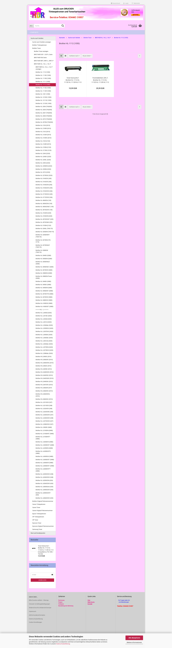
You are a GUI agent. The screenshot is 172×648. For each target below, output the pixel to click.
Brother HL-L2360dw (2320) (44, 338)
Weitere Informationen (134, 642)
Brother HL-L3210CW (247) (44, 402)
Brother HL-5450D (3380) (43, 284)
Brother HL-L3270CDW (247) (44, 421)
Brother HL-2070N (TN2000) (44, 122)
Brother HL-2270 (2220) (43, 172)
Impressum (32, 611)
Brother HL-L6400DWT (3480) (45, 466)
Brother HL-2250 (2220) (43, 163)
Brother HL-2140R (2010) (43, 144)
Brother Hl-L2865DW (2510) (44, 399)
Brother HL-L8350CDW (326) (44, 490)
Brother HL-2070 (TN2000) (44, 119)
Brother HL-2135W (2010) (43, 138)
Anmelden (42, 580)
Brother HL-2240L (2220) (43, 160)
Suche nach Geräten (37, 38)
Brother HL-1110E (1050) (43, 75)
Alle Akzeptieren (134, 638)
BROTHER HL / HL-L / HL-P (42, 64)
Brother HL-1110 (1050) (43, 72)
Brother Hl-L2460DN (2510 (44, 388)
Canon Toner (36, 507)
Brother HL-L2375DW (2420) (44, 350)
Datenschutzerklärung (63, 644)
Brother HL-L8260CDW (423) (44, 483)
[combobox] (74, 56)
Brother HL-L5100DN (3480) (44, 430)
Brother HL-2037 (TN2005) (44, 113)
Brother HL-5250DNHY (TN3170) (43, 236)
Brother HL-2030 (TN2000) (44, 106)
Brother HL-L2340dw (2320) (44, 325)
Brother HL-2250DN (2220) (44, 166)
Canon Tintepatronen (38, 504)
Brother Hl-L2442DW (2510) (44, 375)
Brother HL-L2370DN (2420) (44, 347)
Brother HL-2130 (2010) (43, 125)
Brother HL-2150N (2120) (43, 147)
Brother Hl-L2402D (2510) (43, 366)
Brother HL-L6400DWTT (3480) (43, 470)
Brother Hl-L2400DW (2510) (44, 359)
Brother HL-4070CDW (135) (44, 210)
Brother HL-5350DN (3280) (44, 258)
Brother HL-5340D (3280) (43, 255)
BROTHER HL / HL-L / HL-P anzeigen (44, 68)
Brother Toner (36, 48)
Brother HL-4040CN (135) (43, 200)
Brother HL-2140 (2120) (43, 141)
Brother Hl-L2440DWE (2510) (45, 372)
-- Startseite (33, 32)
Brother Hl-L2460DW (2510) (44, 391)
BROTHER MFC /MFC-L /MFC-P (43, 61)
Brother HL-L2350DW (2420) (44, 328)
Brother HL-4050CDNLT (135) (45, 206)
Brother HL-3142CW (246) (44, 181)
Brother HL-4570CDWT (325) (44, 219)
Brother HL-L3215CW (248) (44, 405)
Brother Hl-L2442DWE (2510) (45, 378)
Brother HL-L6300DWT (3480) (45, 459)
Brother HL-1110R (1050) (43, 78)
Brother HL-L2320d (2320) (44, 319)
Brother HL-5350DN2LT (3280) (43, 263)
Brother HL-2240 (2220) (43, 153)
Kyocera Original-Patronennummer (43, 526)
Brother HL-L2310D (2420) (44, 316)
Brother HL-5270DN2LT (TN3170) (43, 246)
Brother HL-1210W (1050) (43, 97)
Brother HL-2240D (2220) (43, 156)
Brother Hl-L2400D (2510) (43, 356)
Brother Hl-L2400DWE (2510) (45, 363)
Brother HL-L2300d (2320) (44, 313)
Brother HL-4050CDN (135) (44, 203)
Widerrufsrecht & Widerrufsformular (40, 607)
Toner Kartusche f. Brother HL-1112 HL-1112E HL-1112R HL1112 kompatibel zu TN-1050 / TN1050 (73, 80)
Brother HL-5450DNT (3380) (44, 291)
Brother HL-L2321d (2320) (44, 322)
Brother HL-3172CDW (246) (44, 197)
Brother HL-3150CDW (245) (44, 188)
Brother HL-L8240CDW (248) (44, 477)
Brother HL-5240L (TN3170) (44, 228)
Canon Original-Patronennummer (42, 510)
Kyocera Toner (36, 523)
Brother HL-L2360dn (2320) (44, 334)
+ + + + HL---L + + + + (42, 309)
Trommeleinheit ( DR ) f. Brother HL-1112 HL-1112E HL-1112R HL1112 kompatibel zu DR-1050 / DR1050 (100, 80)
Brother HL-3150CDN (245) (44, 185)
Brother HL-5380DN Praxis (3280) (44, 277)
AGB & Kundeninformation (37, 615)
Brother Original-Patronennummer (42, 501)
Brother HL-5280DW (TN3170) (42, 251)
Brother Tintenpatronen (39, 45)
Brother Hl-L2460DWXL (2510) (43, 395)
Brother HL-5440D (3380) (43, 281)
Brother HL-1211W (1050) (43, 100)
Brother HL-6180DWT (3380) (44, 306)
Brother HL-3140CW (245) (44, 178)
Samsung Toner (37, 529)
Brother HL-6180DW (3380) (44, 303)
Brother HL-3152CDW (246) (44, 191)
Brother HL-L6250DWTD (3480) (43, 452)
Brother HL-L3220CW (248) (44, 408)
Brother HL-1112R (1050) (43, 91)
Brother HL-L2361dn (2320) (44, 341)
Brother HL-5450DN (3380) (44, 287)
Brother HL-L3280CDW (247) (44, 424)
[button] (115, 3)
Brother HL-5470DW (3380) (44, 297)
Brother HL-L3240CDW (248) (44, 418)
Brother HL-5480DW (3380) (44, 300)
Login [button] (125, 3)
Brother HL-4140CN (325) (43, 213)
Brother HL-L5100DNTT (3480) (43, 438)
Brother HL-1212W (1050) (43, 103)
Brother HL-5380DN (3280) (44, 273)
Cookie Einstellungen (35, 622)
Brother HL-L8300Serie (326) (44, 486)
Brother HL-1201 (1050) (43, 94)
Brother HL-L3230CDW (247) (44, 415)
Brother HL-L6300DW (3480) (44, 456)
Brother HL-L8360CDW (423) (44, 498)
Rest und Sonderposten (38, 533)
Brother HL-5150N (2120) (43, 225)
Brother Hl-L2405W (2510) (44, 369)
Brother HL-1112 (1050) (43, 84)
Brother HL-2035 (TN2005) (44, 110)
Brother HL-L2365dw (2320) (44, 344)
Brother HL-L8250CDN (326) (44, 480)
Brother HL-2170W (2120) (43, 150)
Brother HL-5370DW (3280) (44, 270)
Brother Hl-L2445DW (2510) (44, 381)
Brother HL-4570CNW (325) (44, 222)
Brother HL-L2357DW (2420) (44, 331)
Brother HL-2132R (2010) (43, 134)
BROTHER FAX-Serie (40, 57)
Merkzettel (136, 3)
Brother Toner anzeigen (41, 51)
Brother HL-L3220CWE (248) (44, 412)
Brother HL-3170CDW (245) (44, 194)
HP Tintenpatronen (38, 517)
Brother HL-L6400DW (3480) (44, 462)
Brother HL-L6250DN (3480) (44, 448)
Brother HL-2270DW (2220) (44, 175)
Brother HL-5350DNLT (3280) (45, 267)
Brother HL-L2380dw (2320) (44, 353)
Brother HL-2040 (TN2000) (44, 116)
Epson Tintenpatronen (39, 514)
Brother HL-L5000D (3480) (44, 427)
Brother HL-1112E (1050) (43, 88)
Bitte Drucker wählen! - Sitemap (38, 600)
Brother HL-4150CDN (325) (44, 216)
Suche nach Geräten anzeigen (41, 42)
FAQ (89, 600)
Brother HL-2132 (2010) (43, 131)
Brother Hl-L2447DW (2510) (44, 384)
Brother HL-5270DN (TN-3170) (43, 241)
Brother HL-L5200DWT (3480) (45, 445)
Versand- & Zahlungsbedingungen (39, 604)
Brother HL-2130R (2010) (43, 128)
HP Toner (35, 520)
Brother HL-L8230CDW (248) (44, 474)
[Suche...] (31, 26)
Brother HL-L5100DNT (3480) (45, 433)
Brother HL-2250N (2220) (43, 169)
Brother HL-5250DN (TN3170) (45, 232)
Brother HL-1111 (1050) (43, 81)
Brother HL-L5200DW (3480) (44, 442)
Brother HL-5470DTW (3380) (44, 294)
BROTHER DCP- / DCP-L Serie (43, 54)
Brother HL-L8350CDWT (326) (43, 494)
